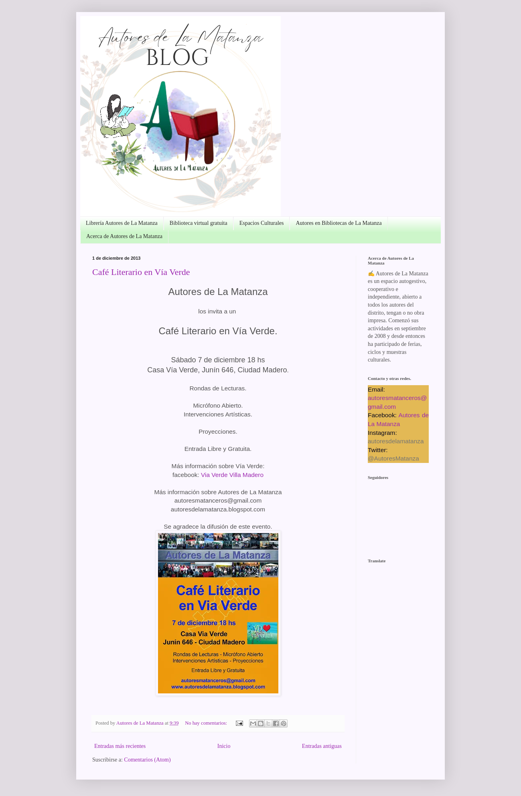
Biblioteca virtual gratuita (198, 223)
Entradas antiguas (322, 746)
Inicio (224, 746)
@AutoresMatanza (393, 458)
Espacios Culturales (261, 223)
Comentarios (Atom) (147, 760)
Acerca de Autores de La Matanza (124, 236)
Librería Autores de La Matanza (122, 223)
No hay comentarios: (206, 723)
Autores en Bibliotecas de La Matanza (338, 223)
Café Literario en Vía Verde (141, 272)
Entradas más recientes (120, 746)
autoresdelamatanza (396, 441)
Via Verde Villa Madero (232, 474)
